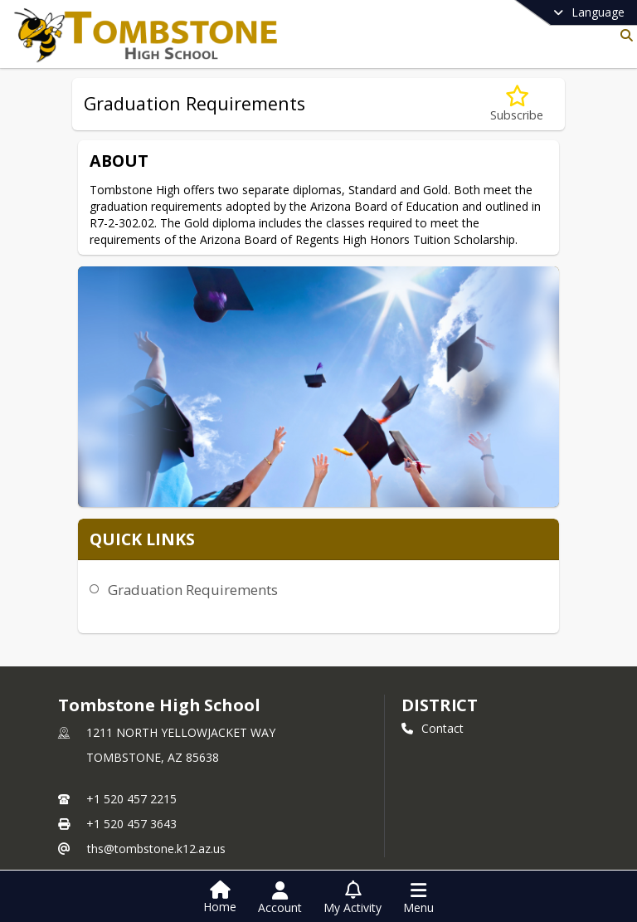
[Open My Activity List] (352, 898)
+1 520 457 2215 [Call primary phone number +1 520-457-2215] (131, 692)
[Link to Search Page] (623, 35)
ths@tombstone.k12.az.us (156, 741)
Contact (432, 621)
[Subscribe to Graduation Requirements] (516, 104)
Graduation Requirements (189, 406)
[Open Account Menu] (280, 898)
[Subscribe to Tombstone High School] (435, 802)
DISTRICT (439, 598)
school (93, 777)
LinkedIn (433, 852)
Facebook (437, 827)
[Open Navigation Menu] (418, 898)
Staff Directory (108, 800)
